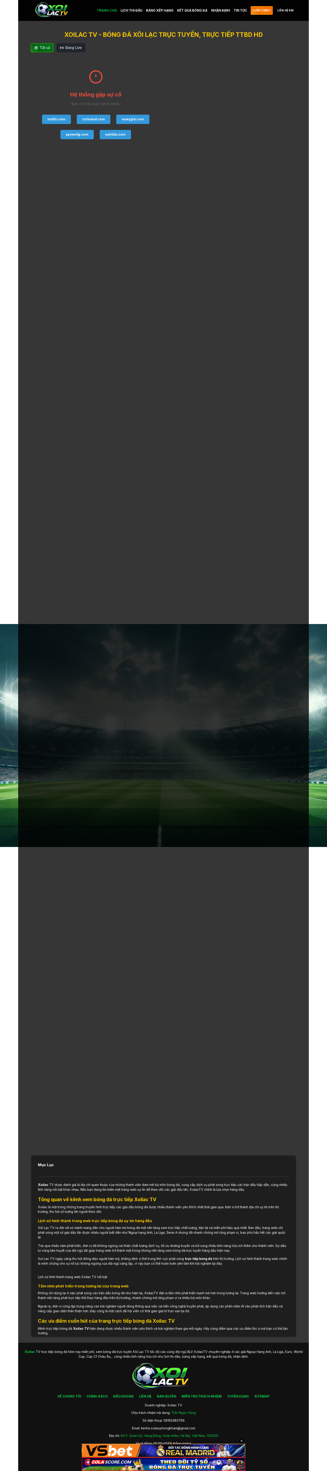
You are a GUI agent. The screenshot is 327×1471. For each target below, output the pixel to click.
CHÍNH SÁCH (97, 1396)
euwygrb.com (133, 119)
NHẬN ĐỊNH (220, 10)
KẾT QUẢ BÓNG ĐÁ (192, 10)
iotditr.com (56, 119)
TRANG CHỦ (107, 10)
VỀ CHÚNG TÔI (69, 1396)
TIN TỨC (240, 10)
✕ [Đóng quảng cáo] (241, 1441)
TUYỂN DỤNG (238, 1396)
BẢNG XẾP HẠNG (159, 10)
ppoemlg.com (77, 134)
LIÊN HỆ (145, 1396)
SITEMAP (262, 1396)
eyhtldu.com (115, 134)
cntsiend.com (93, 119)
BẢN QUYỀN (166, 1396)
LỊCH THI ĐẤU (131, 10)
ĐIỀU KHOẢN (123, 1396)
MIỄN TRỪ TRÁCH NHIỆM (202, 1396)
